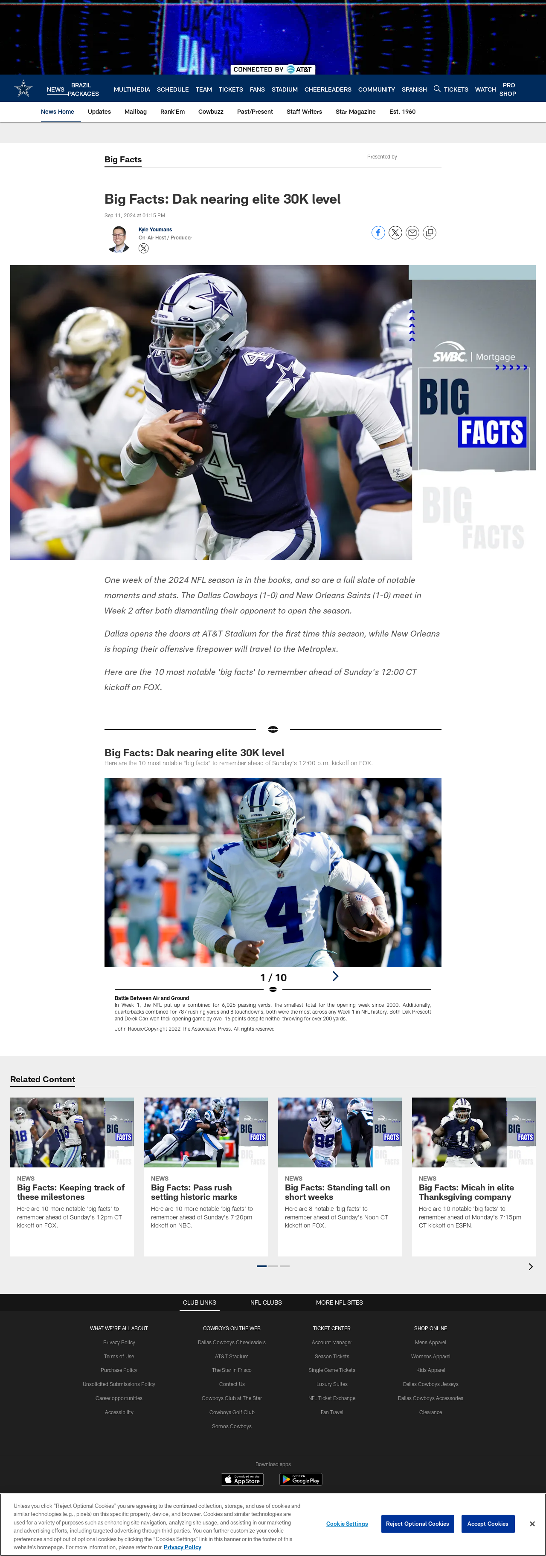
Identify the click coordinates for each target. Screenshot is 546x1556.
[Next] (335, 976)
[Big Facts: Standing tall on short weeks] (340, 1169)
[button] (261, 1266)
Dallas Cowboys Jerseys (431, 1384)
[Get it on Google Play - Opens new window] (301, 1483)
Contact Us (232, 1384)
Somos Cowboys (232, 1426)
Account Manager (332, 1342)
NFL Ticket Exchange (331, 1398)
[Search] (437, 88)
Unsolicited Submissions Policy (119, 1384)
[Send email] (412, 237)
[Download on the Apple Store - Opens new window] (242, 1480)
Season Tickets (332, 1356)
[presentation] (532, 1267)
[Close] (532, 1524)
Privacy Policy (119, 1342)
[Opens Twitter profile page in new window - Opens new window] (144, 248)
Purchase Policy (119, 1370)
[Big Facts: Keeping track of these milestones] (72, 1169)
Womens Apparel (430, 1356)
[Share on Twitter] (395, 237)
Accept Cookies (488, 1523)
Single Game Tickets (331, 1370)
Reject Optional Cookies (418, 1523)
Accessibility (119, 1412)
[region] (273, 1524)
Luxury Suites (332, 1384)
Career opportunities (119, 1398)
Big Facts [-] (123, 159)
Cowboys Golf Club (232, 1412)
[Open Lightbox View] (273, 910)
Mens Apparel (430, 1342)
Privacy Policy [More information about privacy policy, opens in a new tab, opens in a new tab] (182, 1547)
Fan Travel (332, 1412)
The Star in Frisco (232, 1370)
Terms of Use (119, 1356)
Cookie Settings (347, 1523)
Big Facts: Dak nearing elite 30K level (195, 752)
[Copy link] (429, 233)
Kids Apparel (430, 1370)
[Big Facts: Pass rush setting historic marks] (206, 1169)
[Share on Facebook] (378, 237)
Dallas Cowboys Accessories (430, 1398)
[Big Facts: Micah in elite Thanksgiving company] (474, 1169)
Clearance (430, 1412)
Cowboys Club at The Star (232, 1398)
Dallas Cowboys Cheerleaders (232, 1342)
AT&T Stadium (232, 1356)
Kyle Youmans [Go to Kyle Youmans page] (155, 229)
